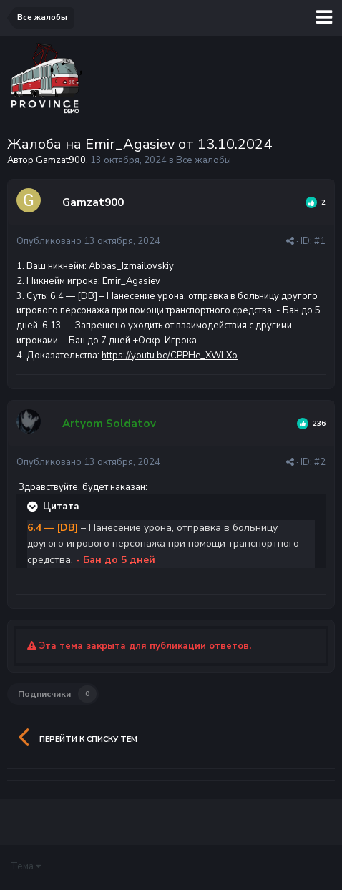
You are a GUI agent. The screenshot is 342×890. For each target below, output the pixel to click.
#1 (320, 241)
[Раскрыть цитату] (33, 506)
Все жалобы (203, 160)
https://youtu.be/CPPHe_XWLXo (170, 355)
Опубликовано (88, 241)
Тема (26, 866)
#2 (320, 462)
